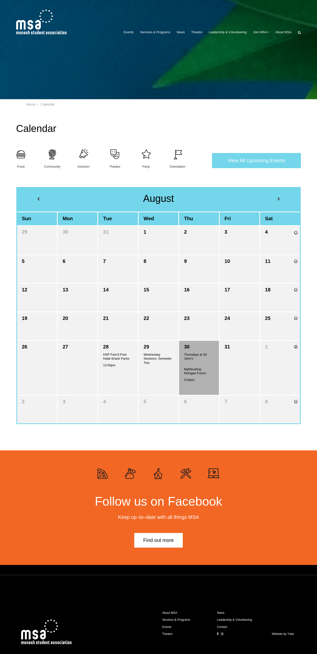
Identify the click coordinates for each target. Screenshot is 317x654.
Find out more (158, 540)
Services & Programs (155, 32)
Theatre (196, 32)
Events (129, 32)
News (181, 32)
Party (146, 166)
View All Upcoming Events (256, 160)
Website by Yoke (283, 634)
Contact (222, 627)
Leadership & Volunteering (228, 32)
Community (52, 166)
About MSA (283, 32)
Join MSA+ (261, 32)
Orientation (177, 166)
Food (21, 166)
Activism (83, 166)
